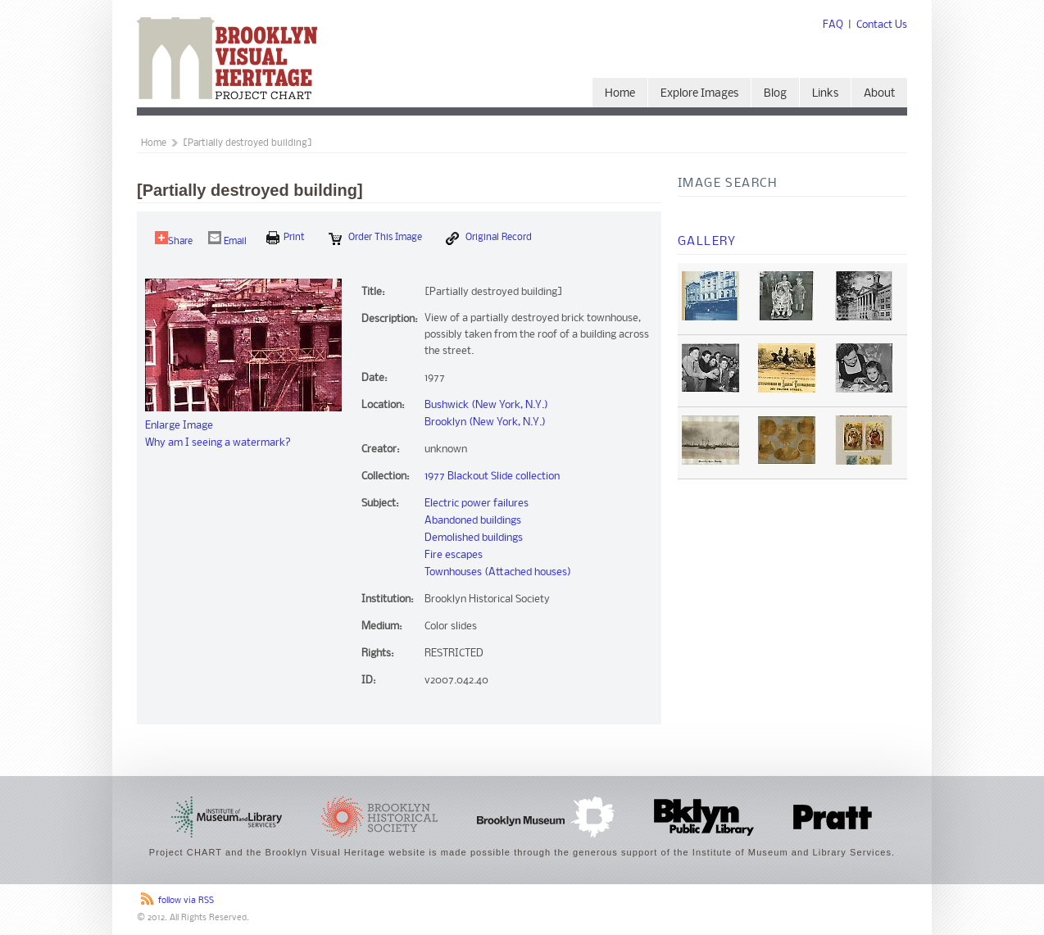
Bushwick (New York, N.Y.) (486, 405)
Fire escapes (453, 555)
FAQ (833, 25)
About (879, 94)
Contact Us (881, 25)
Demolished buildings (473, 538)
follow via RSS (186, 900)
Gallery (707, 241)
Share (174, 239)
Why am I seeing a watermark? (218, 443)
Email (227, 239)
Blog (775, 94)
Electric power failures (476, 503)
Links (825, 94)
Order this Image (375, 238)
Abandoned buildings (472, 520)
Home (620, 94)
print (285, 237)
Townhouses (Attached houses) (497, 572)
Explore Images (699, 94)
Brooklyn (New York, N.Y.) (485, 422)
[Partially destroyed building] (247, 143)
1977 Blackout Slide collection (492, 476)
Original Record (489, 238)
